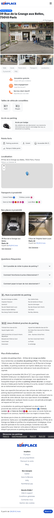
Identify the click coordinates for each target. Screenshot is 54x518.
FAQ (16, 71)
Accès (12, 68)
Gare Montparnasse (19, 437)
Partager (47, 20)
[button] (27, 266)
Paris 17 (33, 437)
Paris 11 (6, 437)
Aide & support (27, 493)
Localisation (45, 68)
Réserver (48, 511)
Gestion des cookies (27, 503)
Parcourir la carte (27, 461)
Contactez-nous (27, 500)
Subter (27, 474)
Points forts (22, 68)
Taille (4, 68)
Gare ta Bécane (27, 477)
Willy (27, 480)
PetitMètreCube (27, 484)
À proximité (6, 71)
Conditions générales (27, 496)
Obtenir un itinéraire (8, 162)
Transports (33, 68)
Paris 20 (42, 437)
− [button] (4, 168)
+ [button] (4, 166)
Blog (27, 464)
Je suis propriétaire (27, 458)
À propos (27, 454)
